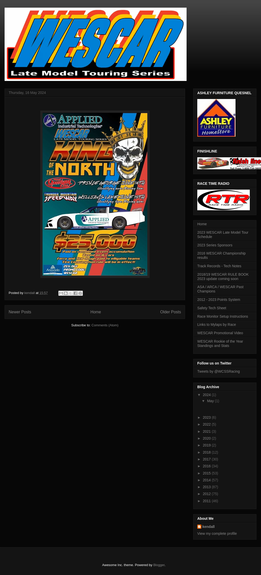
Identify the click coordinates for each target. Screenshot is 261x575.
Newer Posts (20, 312)
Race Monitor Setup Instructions (222, 316)
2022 (207, 424)
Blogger (158, 565)
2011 (207, 501)
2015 (207, 473)
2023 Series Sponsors (214, 245)
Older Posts (170, 312)
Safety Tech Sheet (211, 308)
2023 (207, 417)
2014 (207, 480)
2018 (207, 452)
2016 (207, 466)
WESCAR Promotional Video (220, 333)
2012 (207, 494)
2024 (207, 395)
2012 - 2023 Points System (218, 300)
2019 (207, 445)
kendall (208, 527)
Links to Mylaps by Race (216, 324)
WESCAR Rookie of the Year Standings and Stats (220, 343)
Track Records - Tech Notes (219, 266)
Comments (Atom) (105, 325)
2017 (207, 459)
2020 (207, 438)
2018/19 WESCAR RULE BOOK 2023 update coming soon (223, 276)
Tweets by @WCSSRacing (218, 371)
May (211, 401)
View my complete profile (217, 533)
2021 (207, 431)
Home (95, 312)
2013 (207, 487)
